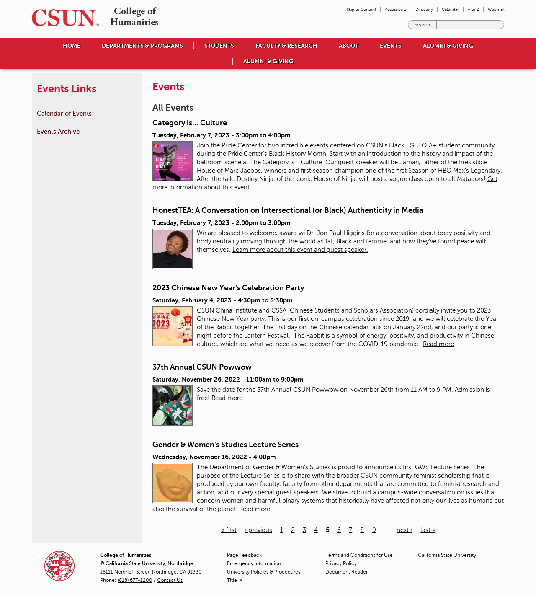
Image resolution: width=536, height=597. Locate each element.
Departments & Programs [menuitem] (142, 45)
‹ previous (258, 530)
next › (404, 530)
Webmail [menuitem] (496, 9)
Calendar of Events (64, 113)
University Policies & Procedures (263, 572)
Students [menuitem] (219, 45)
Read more (438, 344)
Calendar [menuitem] (450, 9)
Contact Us (170, 580)
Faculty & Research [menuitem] (286, 45)
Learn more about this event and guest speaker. (300, 249)
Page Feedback (244, 555)
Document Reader (346, 572)
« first (229, 530)
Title (234, 580)
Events (391, 45)
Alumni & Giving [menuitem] (448, 45)
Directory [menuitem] (424, 9)
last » (428, 530)
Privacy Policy (341, 563)
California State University (447, 555)
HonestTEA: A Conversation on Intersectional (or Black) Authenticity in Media (287, 210)
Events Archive (58, 131)
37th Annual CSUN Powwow (202, 367)
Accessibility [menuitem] (396, 9)
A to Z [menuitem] (473, 9)
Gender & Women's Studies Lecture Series (225, 444)
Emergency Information (254, 563)
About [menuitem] (348, 45)
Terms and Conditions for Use (359, 555)
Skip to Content (361, 9)
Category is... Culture (189, 123)
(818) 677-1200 (135, 580)
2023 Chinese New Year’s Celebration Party (228, 288)
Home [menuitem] (71, 45)
